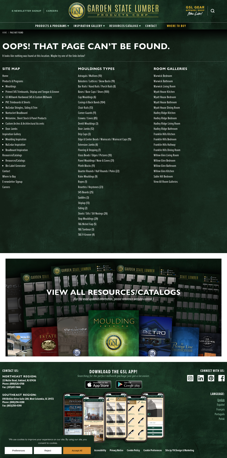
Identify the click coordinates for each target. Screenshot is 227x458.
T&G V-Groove (86, 234)
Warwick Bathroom (163, 81)
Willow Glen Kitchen (164, 171)
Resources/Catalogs (12, 155)
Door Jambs (11, 128)
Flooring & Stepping (89, 150)
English (221, 400)
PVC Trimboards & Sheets (18, 102)
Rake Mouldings (87, 176)
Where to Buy (9, 176)
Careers (52, 11)
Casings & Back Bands (91, 102)
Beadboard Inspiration (17, 150)
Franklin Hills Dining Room (167, 150)
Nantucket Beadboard (16, 112)
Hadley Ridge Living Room (167, 123)
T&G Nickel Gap (87, 224)
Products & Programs (12, 81)
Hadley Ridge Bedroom (165, 118)
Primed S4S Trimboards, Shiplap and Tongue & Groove (32, 91)
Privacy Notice (116, 450)
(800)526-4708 (17, 384)
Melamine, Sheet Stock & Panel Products (26, 118)
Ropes (82, 181)
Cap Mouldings (87, 97)
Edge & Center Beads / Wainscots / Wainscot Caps (104, 139)
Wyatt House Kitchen (164, 91)
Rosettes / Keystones (90, 187)
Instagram (190, 378)
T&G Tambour (86, 229)
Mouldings (11, 86)
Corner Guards (87, 112)
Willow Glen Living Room (166, 155)
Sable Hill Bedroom (163, 176)
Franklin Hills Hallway (164, 144)
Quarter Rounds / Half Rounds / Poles (98, 171)
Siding (82, 208)
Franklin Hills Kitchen (164, 134)
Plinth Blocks (86, 165)
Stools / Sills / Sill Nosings (93, 213)
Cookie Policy (133, 450)
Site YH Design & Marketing (179, 450)
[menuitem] (197, 11)
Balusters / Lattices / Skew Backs (96, 81)
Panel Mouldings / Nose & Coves (96, 160)
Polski (222, 419)
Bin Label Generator (16, 165)
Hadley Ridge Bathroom (166, 128)
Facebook (221, 378)
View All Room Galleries (166, 181)
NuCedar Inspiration (15, 144)
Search (212, 10)
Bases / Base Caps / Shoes (93, 91)
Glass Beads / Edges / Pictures (95, 155)
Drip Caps (84, 134)
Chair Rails (85, 107)
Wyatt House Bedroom (165, 97)
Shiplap (84, 202)
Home (4, 32)
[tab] (52, 26)
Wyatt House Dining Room (167, 107)
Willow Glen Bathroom (165, 165)
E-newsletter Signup (26, 11)
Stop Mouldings (88, 218)
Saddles (83, 197)
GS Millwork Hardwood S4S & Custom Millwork (29, 97)
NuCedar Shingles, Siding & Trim (21, 107)
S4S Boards (85, 192)
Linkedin (201, 378)
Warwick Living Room (164, 86)
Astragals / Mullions (90, 75)
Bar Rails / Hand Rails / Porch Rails (97, 86)
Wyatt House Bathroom (165, 102)
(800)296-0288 (17, 402)
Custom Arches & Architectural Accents (25, 123)
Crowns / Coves (87, 118)
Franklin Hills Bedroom (165, 139)
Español (221, 404)
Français (220, 409)
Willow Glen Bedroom (164, 160)
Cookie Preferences (152, 450)
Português (220, 414)
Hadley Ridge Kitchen (164, 112)
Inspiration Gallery (11, 134)
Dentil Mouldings (88, 123)
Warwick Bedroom (163, 75)
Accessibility (100, 450)
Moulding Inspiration (16, 139)
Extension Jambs (88, 144)
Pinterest (211, 378)
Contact (6, 171)
